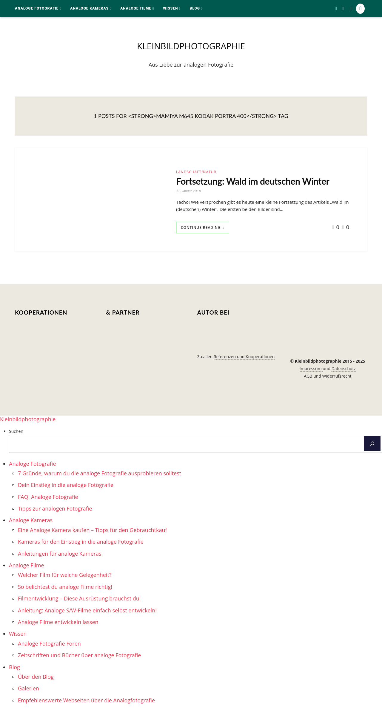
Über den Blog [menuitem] (36, 676)
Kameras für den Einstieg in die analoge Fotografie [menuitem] (81, 541)
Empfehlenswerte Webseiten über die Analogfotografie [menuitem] (86, 700)
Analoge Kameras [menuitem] (31, 520)
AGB (308, 376)
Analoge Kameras (89, 8)
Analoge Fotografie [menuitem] (32, 463)
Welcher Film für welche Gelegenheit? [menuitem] (65, 574)
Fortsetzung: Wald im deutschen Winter (252, 181)
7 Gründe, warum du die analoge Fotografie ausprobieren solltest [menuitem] (99, 473)
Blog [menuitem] (14, 667)
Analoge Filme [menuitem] (26, 565)
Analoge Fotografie (36, 8)
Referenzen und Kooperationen (244, 356)
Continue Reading (201, 227)
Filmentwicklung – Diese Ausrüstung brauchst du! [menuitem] (79, 598)
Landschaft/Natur (196, 171)
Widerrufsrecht (336, 376)
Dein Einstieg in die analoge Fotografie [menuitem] (65, 484)
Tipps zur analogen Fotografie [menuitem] (55, 508)
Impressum (311, 368)
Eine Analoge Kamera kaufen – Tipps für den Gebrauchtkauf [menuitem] (92, 530)
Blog (195, 8)
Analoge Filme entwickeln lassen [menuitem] (58, 622)
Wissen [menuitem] (18, 633)
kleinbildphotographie (191, 46)
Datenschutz (344, 368)
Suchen (16, 431)
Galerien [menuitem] (28, 688)
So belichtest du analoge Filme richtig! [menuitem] (65, 586)
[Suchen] (372, 443)
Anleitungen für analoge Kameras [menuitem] (59, 553)
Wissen (170, 8)
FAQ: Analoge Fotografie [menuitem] (48, 496)
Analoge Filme (135, 8)
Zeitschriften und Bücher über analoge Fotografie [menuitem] (79, 655)
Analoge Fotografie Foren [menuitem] (49, 643)
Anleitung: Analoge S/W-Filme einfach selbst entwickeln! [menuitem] (87, 610)
